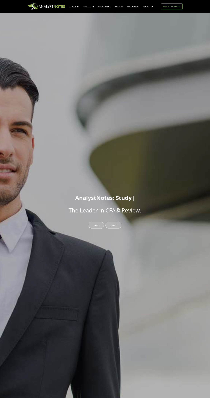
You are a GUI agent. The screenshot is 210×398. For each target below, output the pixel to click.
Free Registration (171, 6)
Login (148, 6)
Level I (74, 6)
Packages (118, 6)
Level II (88, 6)
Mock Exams (104, 6)
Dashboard (132, 6)
